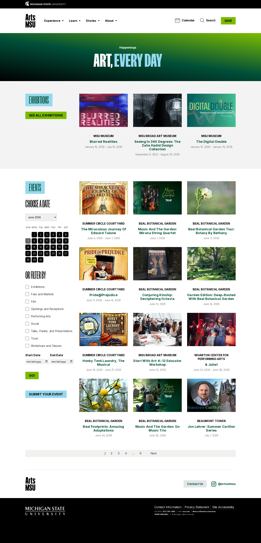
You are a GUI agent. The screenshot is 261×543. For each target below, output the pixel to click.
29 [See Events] (34, 259)
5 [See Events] (59, 234)
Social (35, 323)
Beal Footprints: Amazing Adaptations (103, 428)
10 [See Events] (47, 240)
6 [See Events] (66, 234)
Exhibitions (38, 287)
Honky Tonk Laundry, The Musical (103, 362)
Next (153, 453)
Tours (34, 338)
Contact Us (195, 484)
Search (207, 20)
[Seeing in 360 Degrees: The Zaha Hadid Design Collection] (157, 110)
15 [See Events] (34, 247)
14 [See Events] (28, 247)
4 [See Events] (53, 234)
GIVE (228, 21)
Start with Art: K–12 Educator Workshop (157, 362)
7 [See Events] (28, 240)
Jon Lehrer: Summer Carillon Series (211, 428)
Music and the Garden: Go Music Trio (157, 428)
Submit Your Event (46, 394)
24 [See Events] (46, 253)
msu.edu (186, 511)
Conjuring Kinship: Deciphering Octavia (157, 297)
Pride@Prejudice (104, 295)
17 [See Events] (47, 247)
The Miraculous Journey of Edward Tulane (103, 231)
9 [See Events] (41, 240)
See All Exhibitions (46, 115)
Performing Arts (41, 316)
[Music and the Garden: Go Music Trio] (157, 395)
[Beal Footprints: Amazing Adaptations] (103, 395)
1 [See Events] (34, 234)
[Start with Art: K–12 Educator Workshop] (157, 329)
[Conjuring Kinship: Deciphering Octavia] (157, 263)
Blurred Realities (103, 141)
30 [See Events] (40, 259)
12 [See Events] (59, 240)
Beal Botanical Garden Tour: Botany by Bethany (211, 231)
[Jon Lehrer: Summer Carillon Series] (211, 395)
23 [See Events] (40, 253)
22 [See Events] (34, 253)
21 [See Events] (28, 253)
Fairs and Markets (42, 294)
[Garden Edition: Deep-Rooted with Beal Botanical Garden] (211, 263)
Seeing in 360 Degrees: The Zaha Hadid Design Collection (157, 145)
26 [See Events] (59, 253)
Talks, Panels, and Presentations (51, 331)
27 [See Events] (65, 253)
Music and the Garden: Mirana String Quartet (157, 231)
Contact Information (167, 507)
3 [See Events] (47, 234)
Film (33, 301)
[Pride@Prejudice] (103, 263)
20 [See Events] (65, 247)
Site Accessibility (223, 507)
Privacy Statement (197, 507)
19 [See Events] (59, 247)
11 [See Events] (53, 240)
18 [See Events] (53, 247)
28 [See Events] (28, 259)
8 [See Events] (34, 240)
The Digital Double (211, 141)
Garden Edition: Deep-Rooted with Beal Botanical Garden (211, 297)
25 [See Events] (53, 253)
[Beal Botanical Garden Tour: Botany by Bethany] (211, 198)
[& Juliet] (211, 329)
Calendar (185, 20)
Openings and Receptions (47, 309)
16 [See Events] (40, 247)
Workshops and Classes (46, 346)
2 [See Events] (40, 234)
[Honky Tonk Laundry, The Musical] (103, 329)
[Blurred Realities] (103, 110)
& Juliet (211, 364)
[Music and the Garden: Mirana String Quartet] (157, 198)
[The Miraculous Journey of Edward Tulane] (103, 198)
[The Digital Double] (211, 110)
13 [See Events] (66, 240)
